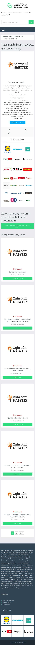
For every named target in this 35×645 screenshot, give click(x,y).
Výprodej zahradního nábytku (17, 418)
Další (21, 533)
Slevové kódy (7, 602)
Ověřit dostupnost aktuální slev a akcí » (17, 226)
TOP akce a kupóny (8, 600)
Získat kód (17, 328)
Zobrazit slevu (17, 278)
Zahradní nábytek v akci (17, 272)
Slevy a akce (6, 604)
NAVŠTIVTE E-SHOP (17, 122)
